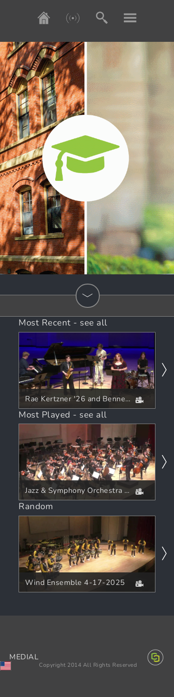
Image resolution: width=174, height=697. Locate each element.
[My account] (123, 18)
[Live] (66, 18)
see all (94, 323)
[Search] (94, 18)
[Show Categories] (88, 296)
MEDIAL (24, 657)
